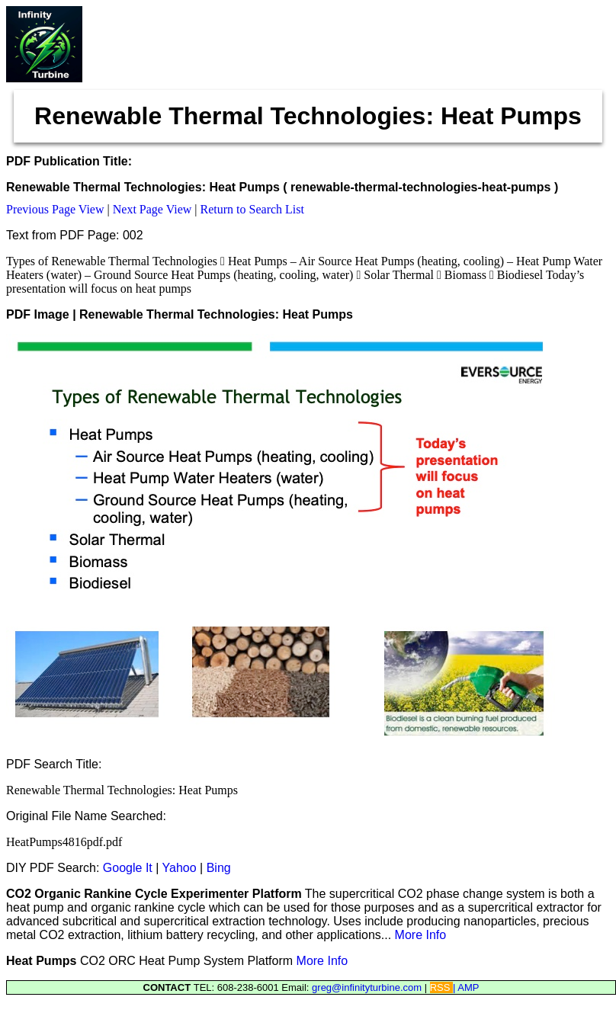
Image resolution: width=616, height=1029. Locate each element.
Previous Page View (55, 209)
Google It (127, 867)
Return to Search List (252, 209)
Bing (219, 867)
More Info (421, 934)
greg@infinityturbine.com (368, 987)
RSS (441, 987)
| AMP (466, 987)
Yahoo (179, 867)
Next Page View (152, 209)
